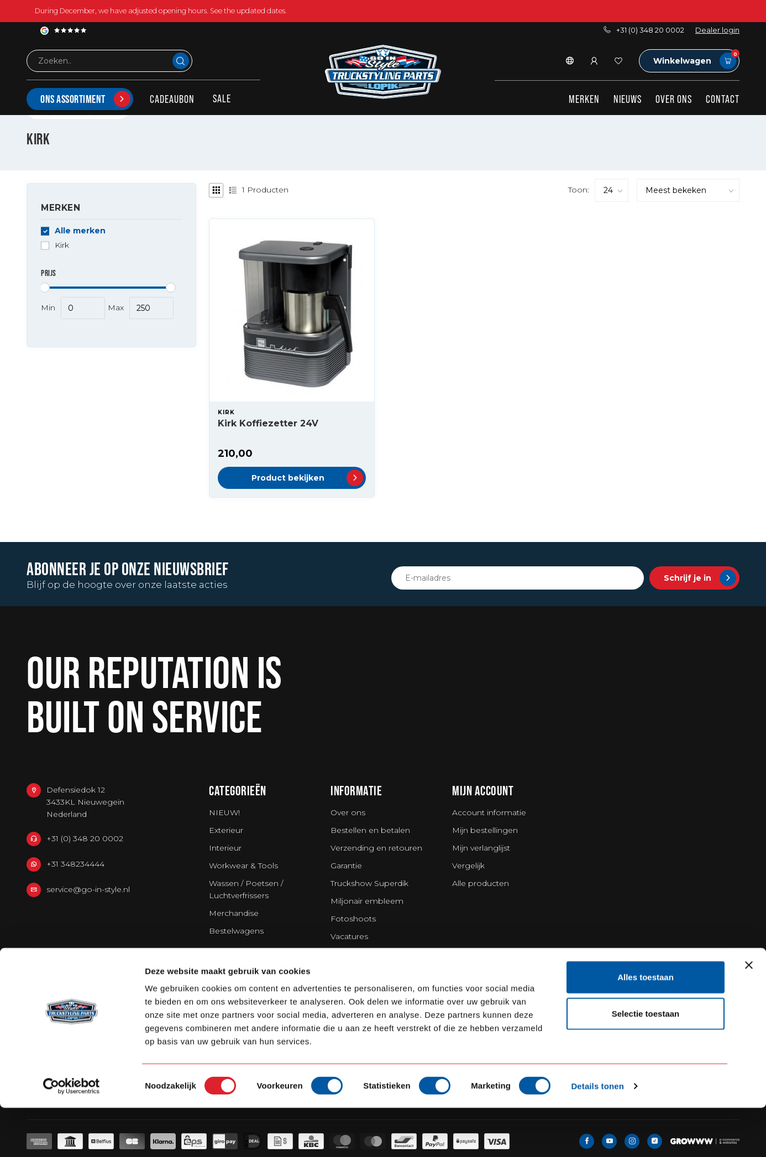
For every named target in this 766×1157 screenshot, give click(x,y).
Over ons (673, 99)
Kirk (62, 245)
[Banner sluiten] (749, 1014)
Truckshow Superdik (369, 883)
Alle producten (480, 883)
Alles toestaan (645, 1026)
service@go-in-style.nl (88, 889)
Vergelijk (468, 866)
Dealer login (717, 30)
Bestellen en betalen (370, 830)
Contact (722, 99)
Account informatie (489, 812)
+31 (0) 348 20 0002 (644, 30)
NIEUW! (224, 812)
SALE (222, 98)
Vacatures (349, 936)
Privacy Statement (365, 989)
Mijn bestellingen (485, 830)
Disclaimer (350, 972)
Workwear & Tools (243, 866)
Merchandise (234, 913)
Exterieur (226, 830)
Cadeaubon (172, 99)
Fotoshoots (353, 919)
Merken (584, 99)
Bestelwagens (236, 931)
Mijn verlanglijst (481, 848)
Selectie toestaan (646, 1062)
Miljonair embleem (366, 901)
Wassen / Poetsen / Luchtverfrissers (246, 889)
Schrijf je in (700, 578)
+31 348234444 (75, 864)
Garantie (346, 866)
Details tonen (597, 1135)
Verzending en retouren (376, 848)
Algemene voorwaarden (377, 954)
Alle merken (80, 231)
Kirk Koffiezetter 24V (268, 423)
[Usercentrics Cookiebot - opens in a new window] (71, 1135)
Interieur (225, 848)
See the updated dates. (248, 11)
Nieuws (627, 99)
